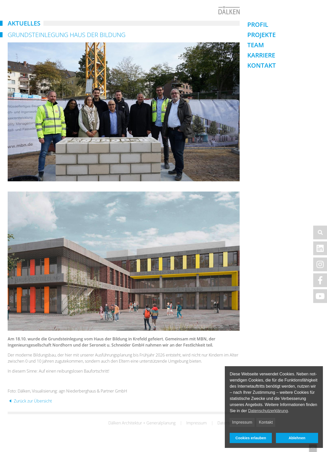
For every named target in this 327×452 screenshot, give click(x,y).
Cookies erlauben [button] (251, 438)
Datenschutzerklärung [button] (268, 411)
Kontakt (266, 422)
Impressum (242, 422)
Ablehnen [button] (297, 438)
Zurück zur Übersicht (32, 409)
